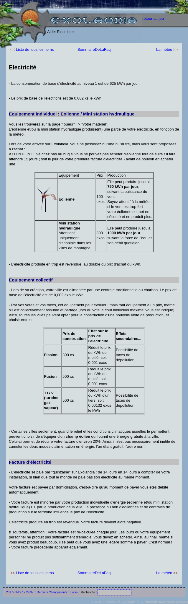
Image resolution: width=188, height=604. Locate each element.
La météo (164, 49)
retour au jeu (153, 18)
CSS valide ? (129, 602)
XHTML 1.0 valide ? (104, 602)
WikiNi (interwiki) (177, 602)
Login (73, 592)
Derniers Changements (52, 592)
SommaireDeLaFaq (94, 49)
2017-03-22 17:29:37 (20, 592)
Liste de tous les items (35, 49)
